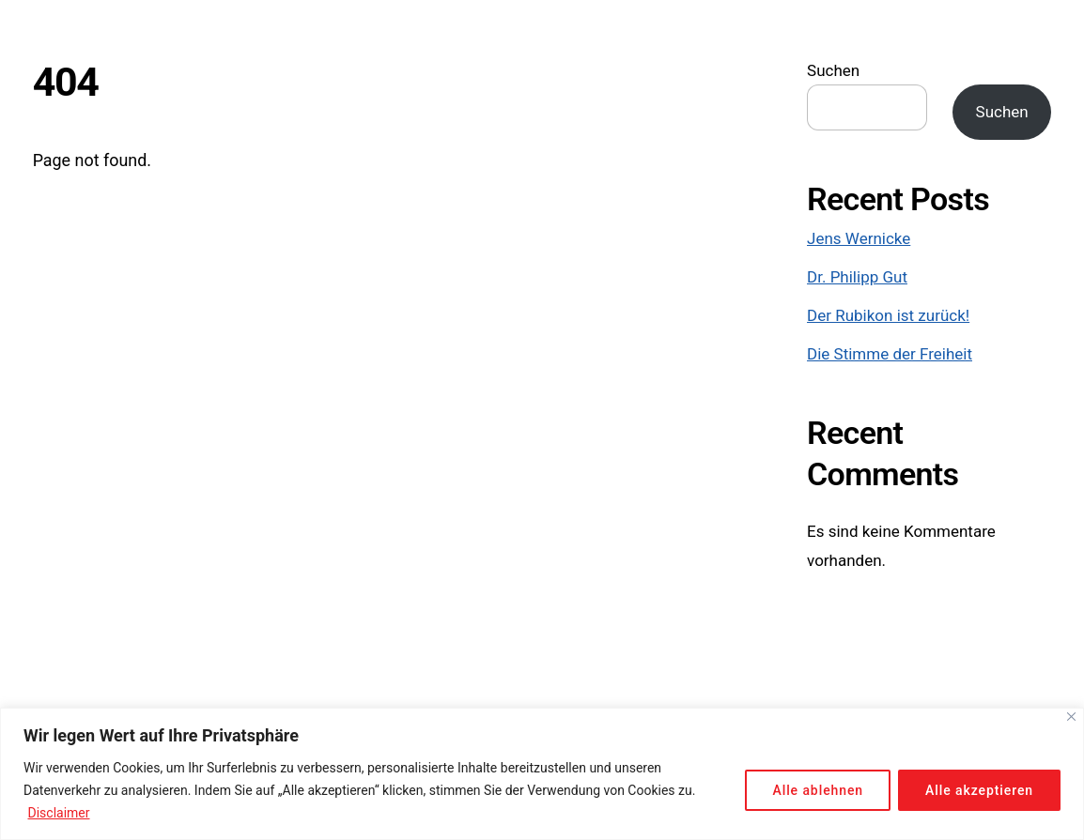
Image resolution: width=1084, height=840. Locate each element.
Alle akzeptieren (979, 790)
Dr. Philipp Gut (857, 276)
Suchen (833, 70)
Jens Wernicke (858, 238)
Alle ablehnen (817, 790)
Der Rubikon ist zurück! (888, 315)
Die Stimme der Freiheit (889, 353)
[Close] (1071, 716)
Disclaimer (58, 812)
